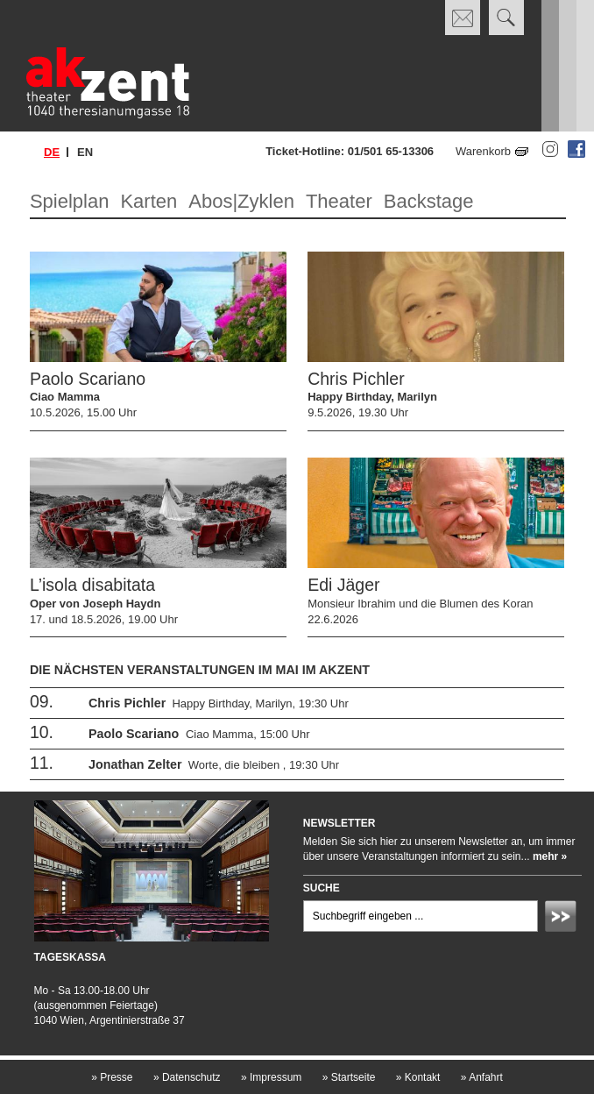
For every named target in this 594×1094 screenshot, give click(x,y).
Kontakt (418, 1077)
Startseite (349, 1077)
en (85, 152)
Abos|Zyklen (241, 201)
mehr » (550, 856)
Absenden (563, 918)
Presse (111, 1077)
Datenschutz (187, 1077)
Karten (148, 201)
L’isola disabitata (92, 584)
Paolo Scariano (87, 378)
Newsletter (339, 823)
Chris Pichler (356, 378)
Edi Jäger (343, 584)
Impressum (271, 1077)
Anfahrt (482, 1077)
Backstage (429, 201)
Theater (339, 201)
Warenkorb (483, 151)
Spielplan (70, 201)
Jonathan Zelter (134, 764)
